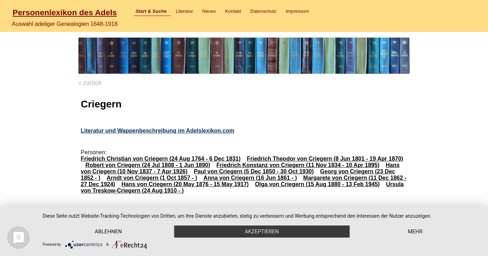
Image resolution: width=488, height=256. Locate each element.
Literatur (184, 11)
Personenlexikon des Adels (64, 12)
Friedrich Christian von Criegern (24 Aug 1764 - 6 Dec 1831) (160, 159)
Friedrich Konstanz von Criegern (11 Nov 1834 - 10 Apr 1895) (297, 165)
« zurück (90, 82)
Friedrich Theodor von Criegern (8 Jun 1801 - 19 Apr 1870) (325, 159)
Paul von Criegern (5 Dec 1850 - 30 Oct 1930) (254, 171)
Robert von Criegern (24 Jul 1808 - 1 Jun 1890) (148, 165)
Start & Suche (151, 11)
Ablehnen (108, 231)
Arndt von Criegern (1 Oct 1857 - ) (151, 178)
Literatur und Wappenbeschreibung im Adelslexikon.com (157, 131)
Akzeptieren (262, 231)
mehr (415, 231)
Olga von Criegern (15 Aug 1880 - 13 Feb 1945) (317, 184)
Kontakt (233, 11)
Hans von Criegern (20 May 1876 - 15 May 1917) (184, 184)
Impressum (297, 11)
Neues (209, 11)
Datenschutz (263, 11)
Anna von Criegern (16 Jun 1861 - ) (250, 178)
